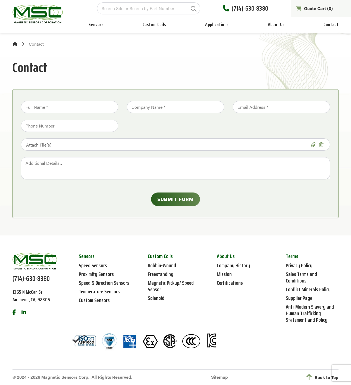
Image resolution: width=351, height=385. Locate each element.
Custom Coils (154, 25)
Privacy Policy (299, 265)
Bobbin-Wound (162, 265)
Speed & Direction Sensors (105, 282)
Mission (224, 274)
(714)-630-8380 (244, 9)
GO (192, 9)
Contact (331, 25)
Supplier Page (299, 298)
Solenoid (156, 298)
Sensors (96, 25)
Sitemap (219, 377)
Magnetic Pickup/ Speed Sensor (171, 286)
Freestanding (161, 274)
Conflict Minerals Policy (308, 289)
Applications (216, 25)
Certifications (230, 282)
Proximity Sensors (97, 274)
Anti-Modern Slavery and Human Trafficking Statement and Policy (310, 313)
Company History (233, 265)
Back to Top (322, 377)
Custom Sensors (95, 300)
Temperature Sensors (100, 291)
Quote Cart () (314, 9)
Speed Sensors (93, 265)
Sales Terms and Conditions (302, 277)
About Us (276, 25)
